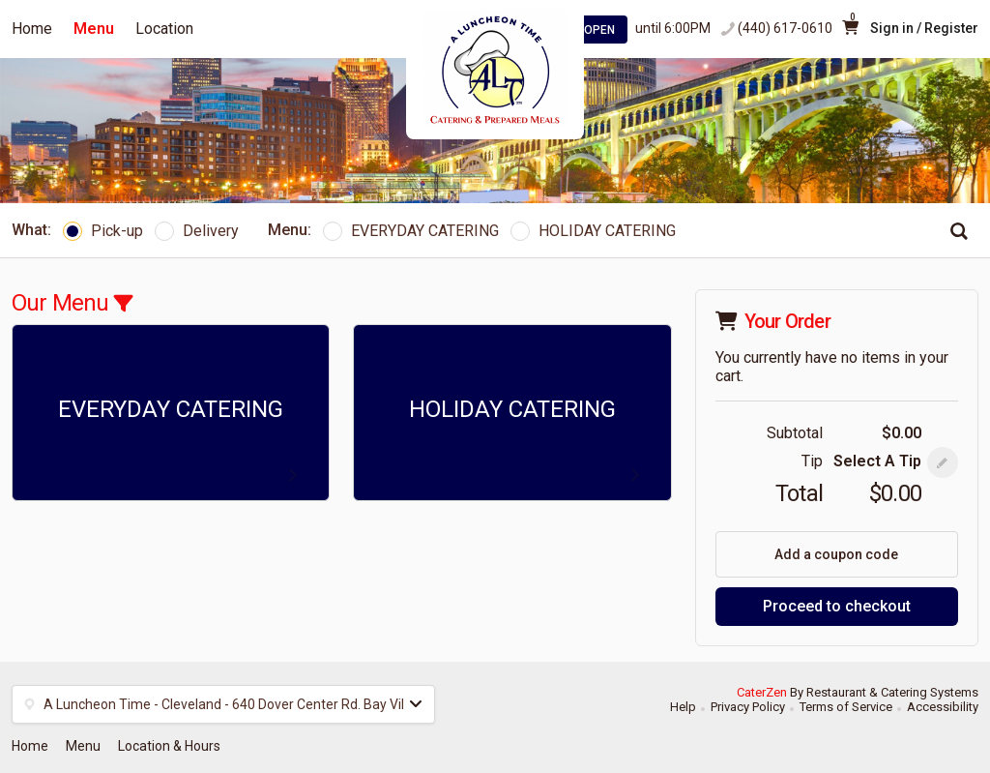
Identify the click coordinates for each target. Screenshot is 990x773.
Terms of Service (846, 706)
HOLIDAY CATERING (593, 231)
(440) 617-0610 (785, 28)
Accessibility (942, 706)
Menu (93, 28)
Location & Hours (169, 746)
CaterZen (762, 692)
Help (683, 706)
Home (32, 28)
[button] (942, 462)
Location (164, 28)
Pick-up (103, 231)
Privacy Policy (748, 706)
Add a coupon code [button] (836, 554)
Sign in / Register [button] (924, 28)
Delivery (197, 231)
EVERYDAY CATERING (411, 231)
